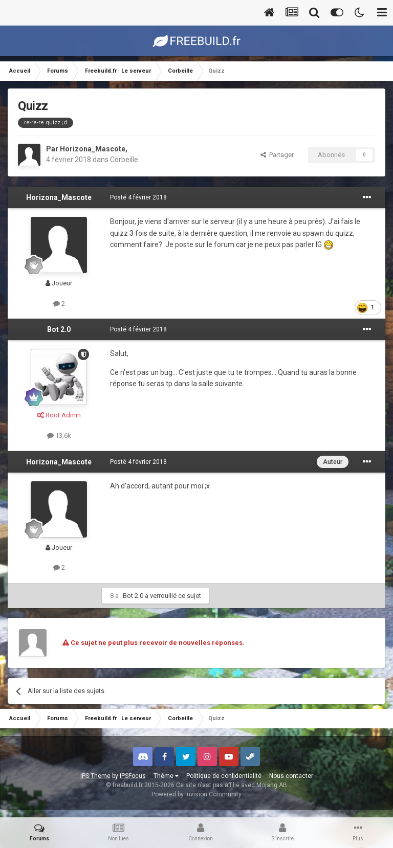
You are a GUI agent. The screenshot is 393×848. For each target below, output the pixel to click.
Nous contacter (291, 775)
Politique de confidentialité (223, 775)
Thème (166, 775)
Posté (138, 197)
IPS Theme (95, 775)
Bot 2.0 (59, 329)
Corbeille (124, 159)
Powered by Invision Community (196, 794)
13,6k (59, 435)
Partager (277, 155)
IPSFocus (133, 775)
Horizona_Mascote (92, 149)
